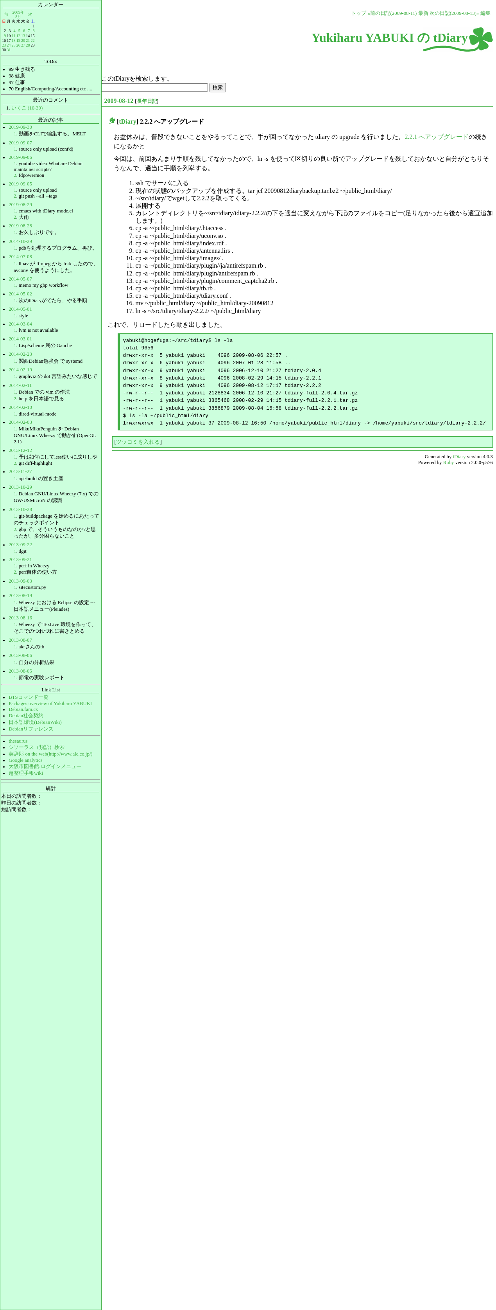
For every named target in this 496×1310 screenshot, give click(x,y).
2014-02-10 (20, 407)
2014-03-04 (20, 324)
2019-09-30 (20, 127)
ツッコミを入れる (138, 442)
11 (14, 36)
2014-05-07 (20, 279)
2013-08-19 (20, 595)
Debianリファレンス (31, 729)
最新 (423, 13)
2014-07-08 (20, 256)
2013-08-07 (20, 640)
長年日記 (147, 101)
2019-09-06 (20, 157)
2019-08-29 (20, 204)
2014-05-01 (20, 309)
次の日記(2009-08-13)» (454, 13)
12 (18, 36)
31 (9, 50)
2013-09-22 (20, 544)
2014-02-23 (20, 354)
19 (18, 40)
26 (18, 45)
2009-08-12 (119, 100)
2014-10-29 (20, 241)
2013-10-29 (20, 487)
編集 (485, 13)
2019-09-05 (20, 184)
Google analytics (25, 760)
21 (28, 40)
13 (23, 36)
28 (28, 45)
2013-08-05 (20, 671)
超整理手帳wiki (26, 773)
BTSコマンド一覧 (28, 697)
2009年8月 (18, 14)
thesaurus (18, 741)
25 (13, 45)
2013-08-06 (20, 655)
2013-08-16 (20, 618)
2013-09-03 (20, 581)
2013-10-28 (20, 509)
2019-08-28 (20, 226)
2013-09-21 (20, 559)
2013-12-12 (20, 450)
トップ (358, 13)
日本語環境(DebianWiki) (35, 722)
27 (23, 45)
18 (13, 40)
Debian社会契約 (26, 715)
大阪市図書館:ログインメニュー (45, 766)
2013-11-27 (20, 471)
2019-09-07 (20, 143)
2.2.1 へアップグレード (437, 136)
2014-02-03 (20, 422)
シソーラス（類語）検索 (36, 747)
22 (32, 40)
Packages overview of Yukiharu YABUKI (50, 703)
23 (4, 45)
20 (23, 40)
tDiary (127, 121)
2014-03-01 (20, 339)
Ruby (448, 462)
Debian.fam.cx (23, 709)
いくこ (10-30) (27, 108)
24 (9, 45)
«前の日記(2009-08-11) (392, 13)
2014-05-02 (20, 294)
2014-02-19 (20, 369)
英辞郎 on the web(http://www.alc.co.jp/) (50, 754)
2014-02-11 (20, 385)
